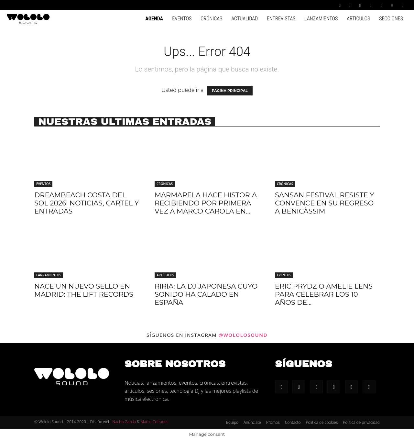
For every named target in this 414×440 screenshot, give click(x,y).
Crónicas (211, 19)
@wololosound (243, 335)
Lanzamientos (321, 19)
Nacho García (124, 421)
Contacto (293, 422)
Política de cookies (322, 422)
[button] (340, 4)
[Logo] (28, 18)
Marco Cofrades (155, 421)
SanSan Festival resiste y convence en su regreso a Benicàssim (324, 203)
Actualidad (244, 19)
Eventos (181, 19)
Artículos (358, 19)
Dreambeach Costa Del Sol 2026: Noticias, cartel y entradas (86, 203)
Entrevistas (281, 19)
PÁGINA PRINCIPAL (230, 90)
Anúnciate (252, 422)
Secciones (391, 19)
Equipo (232, 422)
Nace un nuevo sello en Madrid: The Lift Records (83, 290)
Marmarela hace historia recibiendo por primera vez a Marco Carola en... (206, 203)
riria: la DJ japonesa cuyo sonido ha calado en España (206, 294)
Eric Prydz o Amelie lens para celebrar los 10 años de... (324, 294)
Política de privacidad (361, 422)
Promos (273, 422)
